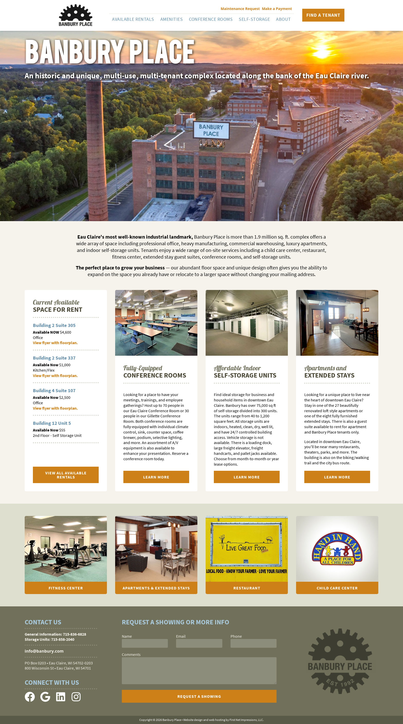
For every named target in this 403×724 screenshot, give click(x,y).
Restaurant (246, 587)
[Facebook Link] (30, 700)
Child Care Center (337, 587)
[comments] (199, 670)
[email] (199, 643)
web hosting (217, 720)
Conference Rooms (211, 19)
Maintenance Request (240, 8)
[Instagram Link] (76, 700)
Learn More (156, 476)
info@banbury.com (44, 651)
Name (127, 636)
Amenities (171, 19)
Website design (193, 720)
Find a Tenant (323, 15)
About (283, 19)
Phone (236, 636)
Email (181, 636)
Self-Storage (254, 19)
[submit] (199, 696)
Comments (131, 654)
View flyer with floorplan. (55, 342)
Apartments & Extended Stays (156, 587)
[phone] (254, 643)
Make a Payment (277, 8)
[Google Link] (45, 700)
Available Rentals (133, 19)
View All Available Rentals (66, 474)
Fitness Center (66, 587)
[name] (145, 643)
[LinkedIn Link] (61, 700)
